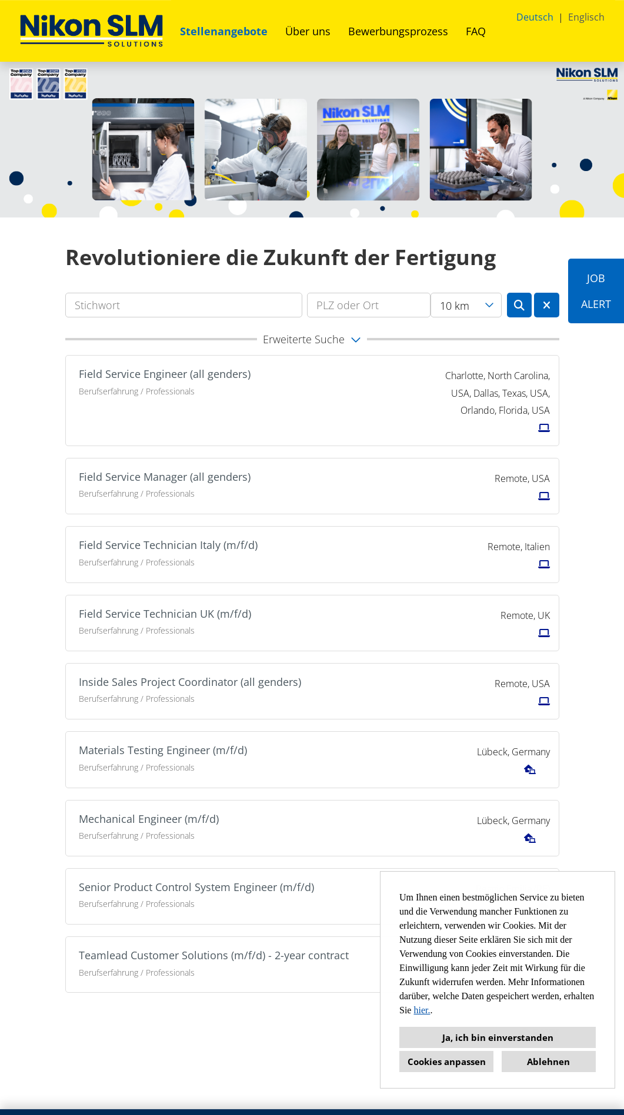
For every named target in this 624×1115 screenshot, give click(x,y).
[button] (312, 339)
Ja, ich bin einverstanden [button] (497, 1037)
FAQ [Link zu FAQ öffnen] (476, 31)
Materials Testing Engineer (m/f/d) (163, 750)
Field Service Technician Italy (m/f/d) (168, 545)
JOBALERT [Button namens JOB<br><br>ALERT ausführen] (596, 291)
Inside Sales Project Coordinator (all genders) (190, 682)
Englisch (586, 17)
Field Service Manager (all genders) (165, 477)
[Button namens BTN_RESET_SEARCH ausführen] (546, 305)
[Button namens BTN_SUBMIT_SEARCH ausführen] (519, 305)
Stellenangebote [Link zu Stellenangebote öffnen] (224, 31)
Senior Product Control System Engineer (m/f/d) (196, 887)
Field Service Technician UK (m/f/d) (165, 614)
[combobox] (466, 305)
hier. (421, 1010)
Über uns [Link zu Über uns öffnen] (308, 31)
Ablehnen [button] (548, 1061)
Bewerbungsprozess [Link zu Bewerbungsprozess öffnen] (398, 31)
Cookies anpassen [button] (447, 1061)
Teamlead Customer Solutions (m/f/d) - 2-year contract (214, 955)
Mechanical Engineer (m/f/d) (149, 819)
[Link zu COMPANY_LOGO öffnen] (91, 31)
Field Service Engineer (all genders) (165, 374)
